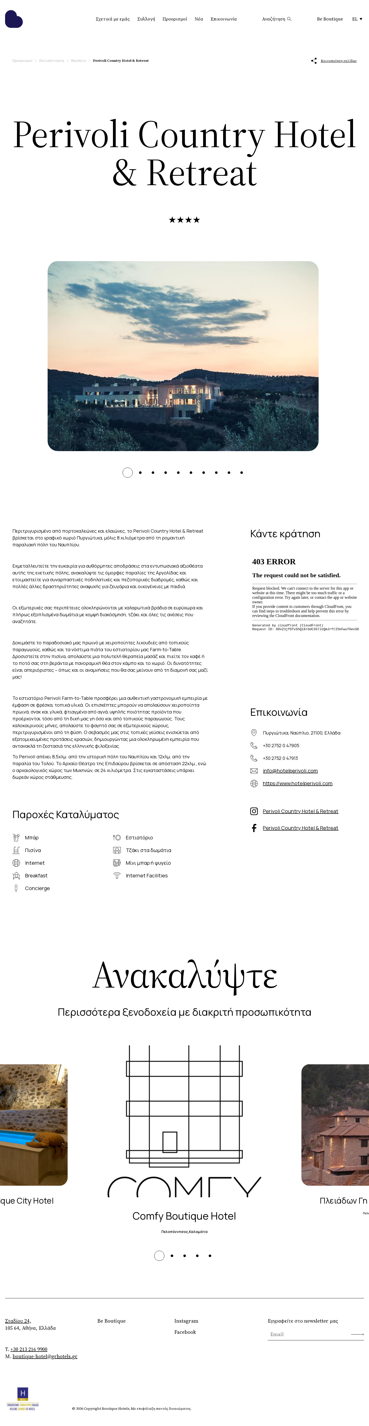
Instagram (186, 1320)
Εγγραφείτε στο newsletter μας (303, 1320)
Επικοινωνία (224, 19)
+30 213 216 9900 (28, 1349)
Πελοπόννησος (51, 60)
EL (357, 19)
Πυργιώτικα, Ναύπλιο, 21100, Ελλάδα (301, 733)
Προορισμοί (175, 19)
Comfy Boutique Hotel (184, 1215)
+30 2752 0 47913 (280, 758)
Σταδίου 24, (18, 1320)
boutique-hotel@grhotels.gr (45, 1356)
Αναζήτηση (277, 19)
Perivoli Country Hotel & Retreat (300, 811)
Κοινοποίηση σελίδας (334, 61)
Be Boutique (330, 19)
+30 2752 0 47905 (281, 745)
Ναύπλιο (78, 60)
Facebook (185, 1332)
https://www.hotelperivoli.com (298, 783)
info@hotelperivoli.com (290, 770)
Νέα (199, 19)
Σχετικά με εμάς (113, 19)
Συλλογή (146, 19)
